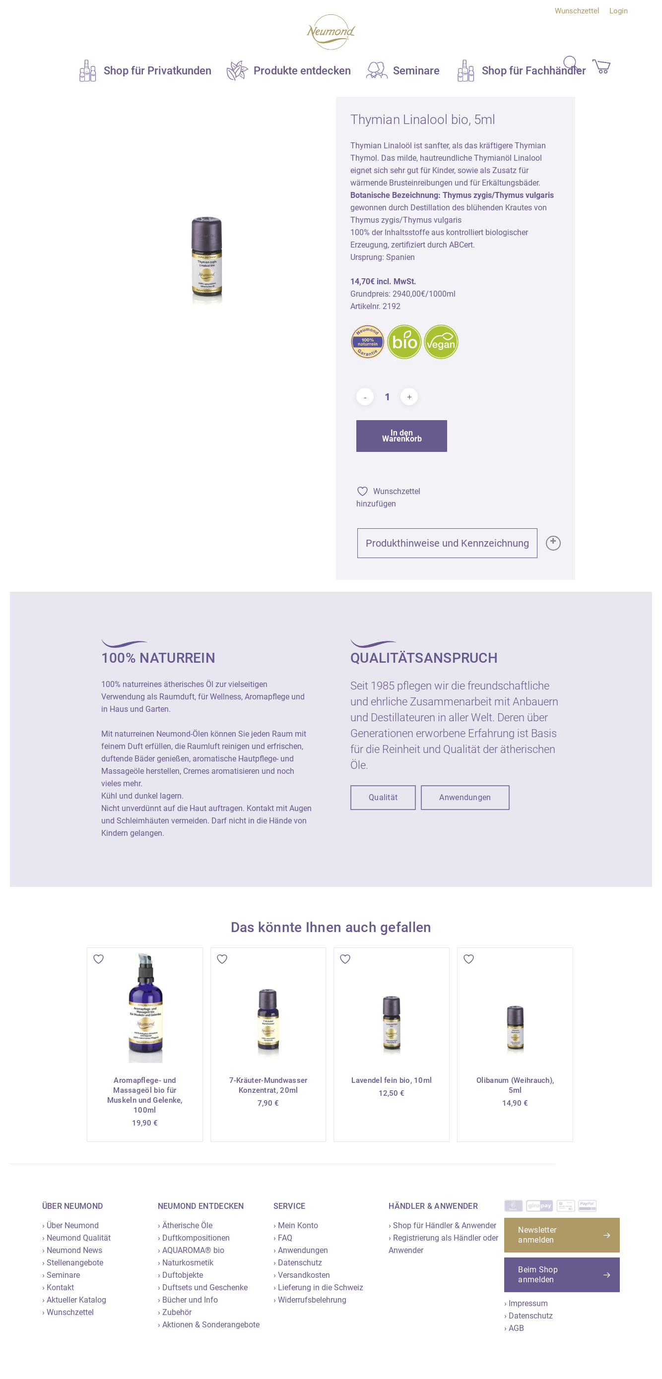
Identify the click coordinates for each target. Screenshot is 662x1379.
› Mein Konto (295, 1225)
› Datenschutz (297, 1262)
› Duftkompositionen (194, 1238)
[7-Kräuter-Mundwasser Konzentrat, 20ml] (268, 1005)
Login (618, 10)
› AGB (514, 1328)
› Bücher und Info (188, 1300)
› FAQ (282, 1238)
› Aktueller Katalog (74, 1300)
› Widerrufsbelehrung (309, 1300)
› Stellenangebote (72, 1262)
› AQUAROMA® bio (191, 1250)
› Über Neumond (70, 1225)
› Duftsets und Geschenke (203, 1287)
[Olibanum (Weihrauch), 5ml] (515, 1005)
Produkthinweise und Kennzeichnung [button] (451, 543)
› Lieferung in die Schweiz (318, 1287)
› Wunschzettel (68, 1312)
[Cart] (597, 64)
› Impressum (526, 1303)
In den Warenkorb (402, 435)
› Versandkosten (301, 1275)
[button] (383, 797)
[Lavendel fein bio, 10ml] (391, 1005)
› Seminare (61, 1275)
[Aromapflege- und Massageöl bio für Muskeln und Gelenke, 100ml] (144, 1005)
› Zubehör (175, 1312)
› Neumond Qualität (76, 1238)
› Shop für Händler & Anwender (442, 1225)
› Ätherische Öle (185, 1225)
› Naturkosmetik (185, 1262)
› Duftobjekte (180, 1275)
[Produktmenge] (387, 396)
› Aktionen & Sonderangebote (209, 1324)
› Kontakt (58, 1287)
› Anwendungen (300, 1250)
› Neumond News (72, 1250)
